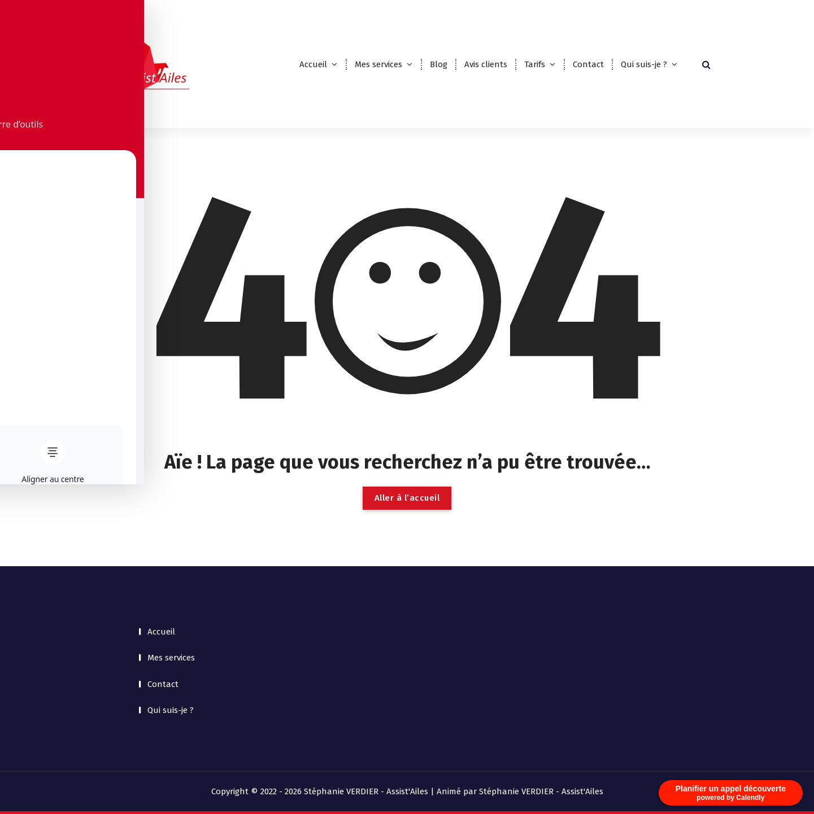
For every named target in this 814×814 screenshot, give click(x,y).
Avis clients (485, 64)
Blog (438, 64)
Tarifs (534, 64)
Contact (588, 64)
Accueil (313, 64)
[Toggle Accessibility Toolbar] (25, 381)
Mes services (378, 64)
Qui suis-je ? (644, 64)
